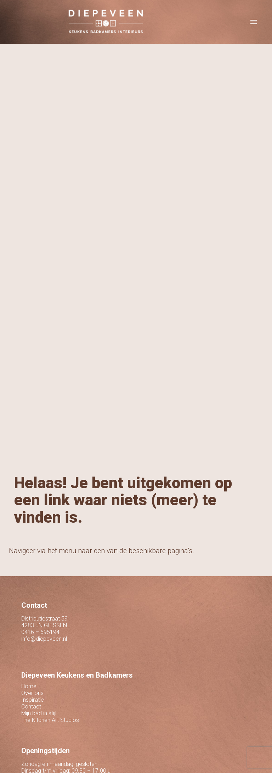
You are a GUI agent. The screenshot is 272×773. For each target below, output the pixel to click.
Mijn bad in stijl (38, 713)
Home (28, 686)
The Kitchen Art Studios (50, 720)
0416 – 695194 (40, 632)
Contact (31, 706)
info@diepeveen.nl (44, 638)
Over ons (32, 693)
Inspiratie (32, 699)
